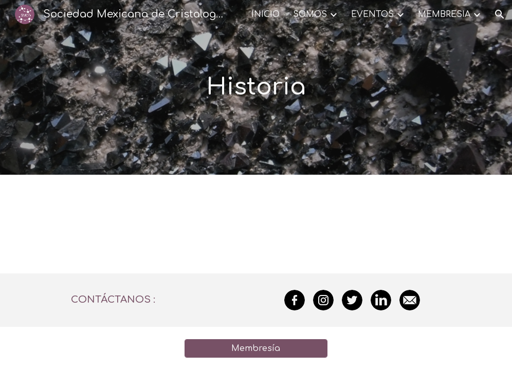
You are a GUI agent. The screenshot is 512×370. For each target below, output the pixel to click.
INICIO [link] (265, 14)
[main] (256, 87)
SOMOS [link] (310, 14)
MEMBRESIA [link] (444, 14)
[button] (499, 14)
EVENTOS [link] (372, 14)
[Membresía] (256, 348)
